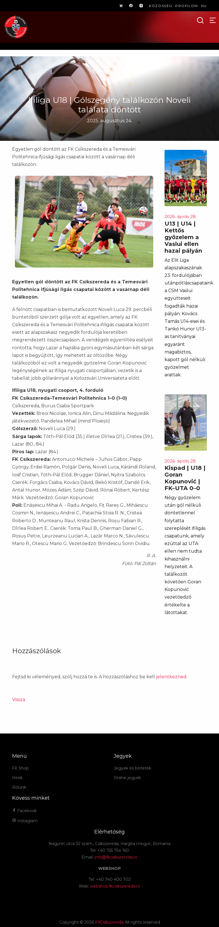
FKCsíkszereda (109, 922)
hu (204, 6)
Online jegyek (127, 777)
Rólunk (19, 787)
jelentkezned (171, 676)
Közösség (160, 6)
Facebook (24, 810)
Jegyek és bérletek (132, 768)
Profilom (186, 6)
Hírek (17, 777)
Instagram (25, 820)
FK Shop (20, 768)
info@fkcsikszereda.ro (116, 857)
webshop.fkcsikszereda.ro (115, 886)
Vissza (18, 699)
